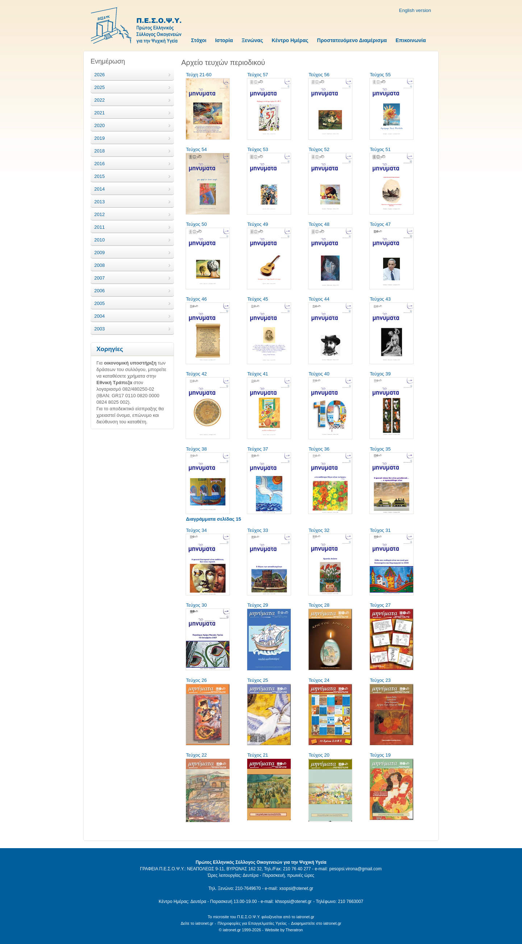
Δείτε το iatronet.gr (197, 923)
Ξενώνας (252, 40)
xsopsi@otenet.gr (296, 888)
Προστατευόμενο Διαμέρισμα (352, 40)
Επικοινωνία (410, 40)
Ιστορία (224, 40)
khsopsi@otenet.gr (293, 901)
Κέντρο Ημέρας (290, 40)
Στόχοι (198, 40)
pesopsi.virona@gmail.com (355, 868)
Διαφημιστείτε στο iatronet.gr (316, 923)
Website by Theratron (284, 930)
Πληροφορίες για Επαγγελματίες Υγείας (252, 923)
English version (415, 10)
